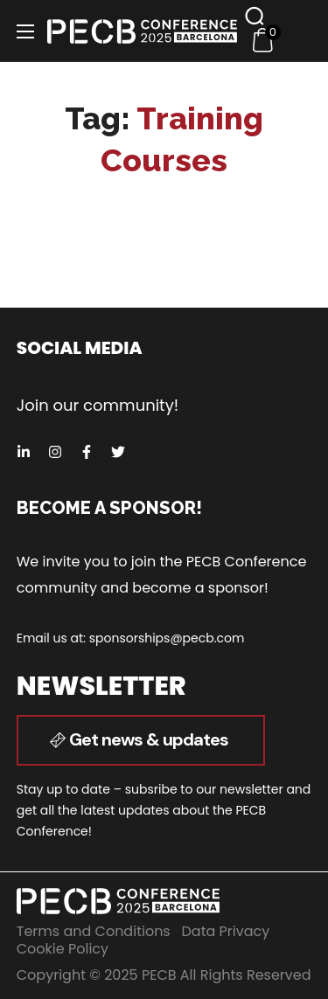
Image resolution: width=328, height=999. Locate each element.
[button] (254, 15)
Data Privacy (226, 931)
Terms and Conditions (94, 931)
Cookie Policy (62, 949)
